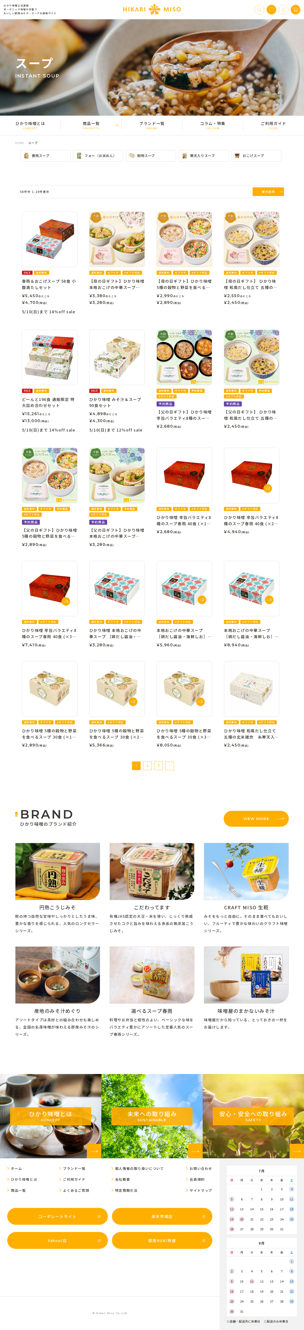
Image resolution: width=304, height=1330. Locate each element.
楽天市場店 (162, 1216)
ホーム (16, 1168)
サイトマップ (201, 1190)
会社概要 (122, 1179)
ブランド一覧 (152, 125)
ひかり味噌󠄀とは (30, 125)
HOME (19, 143)
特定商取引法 (126, 1190)
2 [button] (147, 765)
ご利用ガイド (273, 125)
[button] (169, 766)
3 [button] (158, 765)
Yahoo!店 (57, 1240)
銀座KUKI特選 (162, 1240)
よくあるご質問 (76, 1190)
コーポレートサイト (57, 1216)
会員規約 (197, 1179)
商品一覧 (91, 125)
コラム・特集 (212, 125)
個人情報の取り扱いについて (139, 1168)
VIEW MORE (256, 818)
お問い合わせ (201, 1168)
